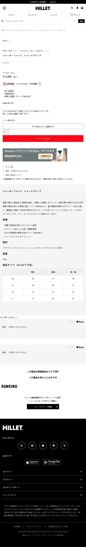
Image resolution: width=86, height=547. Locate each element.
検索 (81, 21)
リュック (54, 15)
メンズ (10, 15)
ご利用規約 (17, 526)
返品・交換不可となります (16, 171)
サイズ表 (13, 113)
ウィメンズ (32, 15)
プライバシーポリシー (35, 526)
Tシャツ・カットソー (30, 30)
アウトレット (75, 15)
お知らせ (53, 2)
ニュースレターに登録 (43, 406)
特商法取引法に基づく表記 (58, 526)
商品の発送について (13, 175)
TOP (2, 30)
